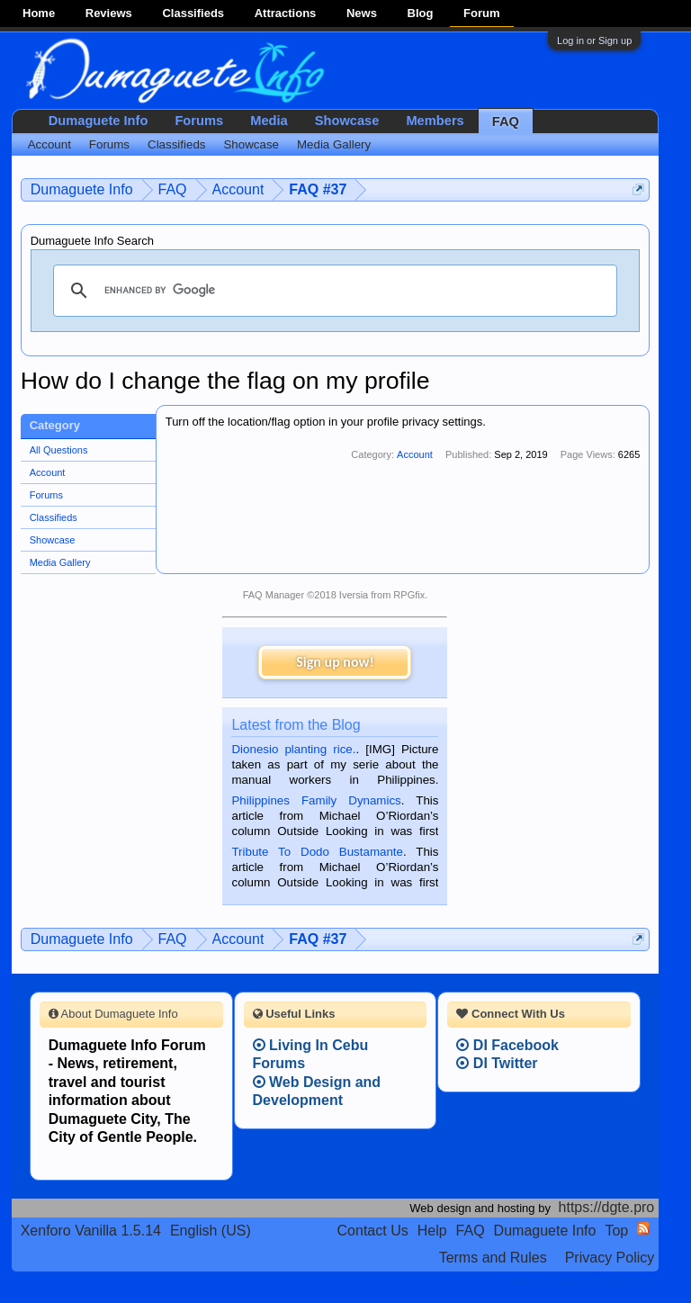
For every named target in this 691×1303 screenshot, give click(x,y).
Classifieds (193, 13)
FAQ (505, 121)
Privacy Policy (610, 1257)
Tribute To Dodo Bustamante (316, 851)
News (361, 13)
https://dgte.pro (607, 1207)
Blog (421, 13)
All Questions (59, 450)
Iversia (353, 594)
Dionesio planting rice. (293, 749)
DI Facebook (507, 1045)
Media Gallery (60, 562)
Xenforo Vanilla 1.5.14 (91, 1230)
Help (432, 1230)
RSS (643, 1228)
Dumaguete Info (98, 120)
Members (434, 120)
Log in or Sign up (594, 40)
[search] (332, 290)
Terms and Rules (493, 1257)
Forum (481, 13)
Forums (46, 495)
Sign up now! (334, 661)
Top (616, 1230)
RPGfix (409, 594)
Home (38, 13)
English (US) (210, 1230)
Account (48, 472)
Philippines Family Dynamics (315, 800)
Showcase (53, 540)
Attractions (286, 13)
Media (269, 120)
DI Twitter (496, 1063)
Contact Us (372, 1230)
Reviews (108, 13)
